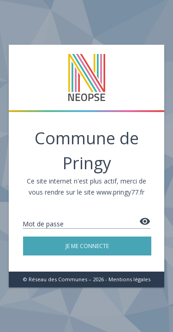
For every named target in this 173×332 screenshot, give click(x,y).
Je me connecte (87, 246)
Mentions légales (129, 279)
